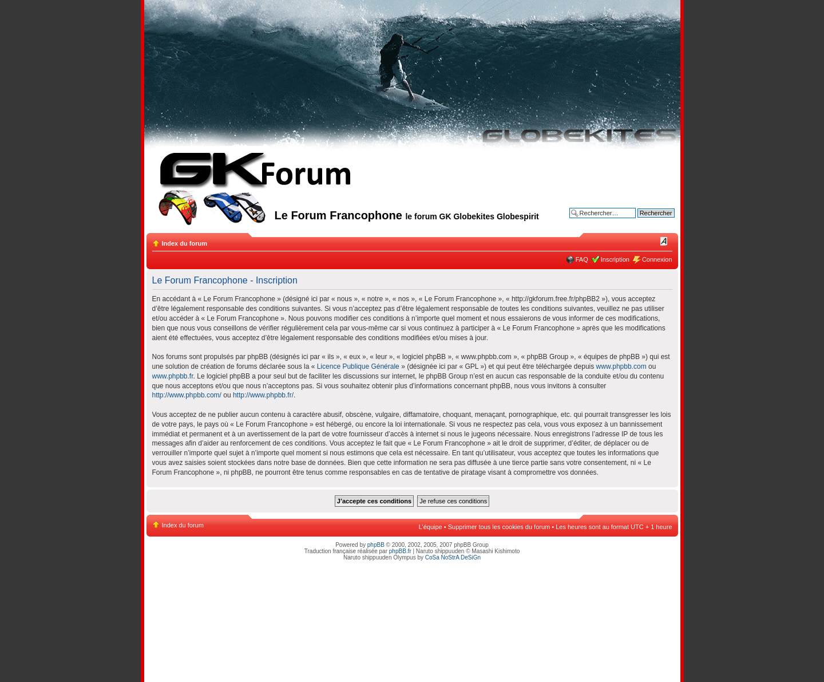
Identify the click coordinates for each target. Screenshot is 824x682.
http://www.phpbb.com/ (186, 395)
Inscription (615, 259)
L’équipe (430, 526)
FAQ (582, 259)
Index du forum (184, 243)
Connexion (657, 259)
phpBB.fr (400, 551)
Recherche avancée (647, 221)
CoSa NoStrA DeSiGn (453, 557)
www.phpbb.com (621, 366)
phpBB (376, 545)
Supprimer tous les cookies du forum (499, 526)
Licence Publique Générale (358, 366)
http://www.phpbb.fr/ (263, 395)
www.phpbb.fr (172, 376)
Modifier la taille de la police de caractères (664, 241)
